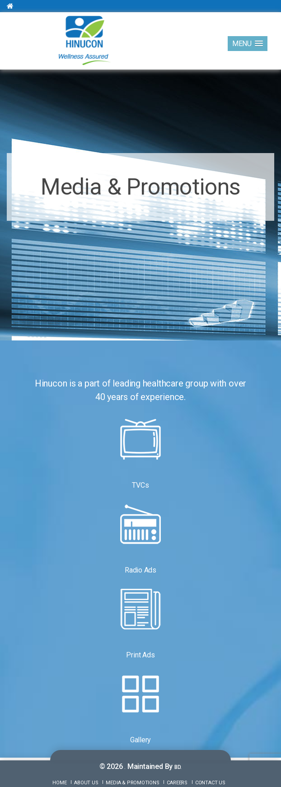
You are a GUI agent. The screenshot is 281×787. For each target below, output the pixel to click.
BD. (178, 767)
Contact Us (210, 783)
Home (59, 783)
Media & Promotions (132, 783)
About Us (86, 783)
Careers (177, 783)
